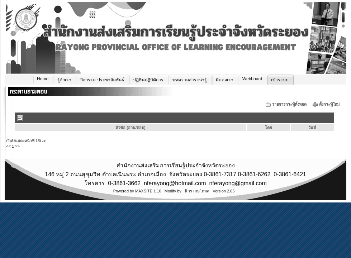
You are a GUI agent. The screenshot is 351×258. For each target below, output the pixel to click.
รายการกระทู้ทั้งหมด (289, 104)
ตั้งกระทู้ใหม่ (330, 104)
